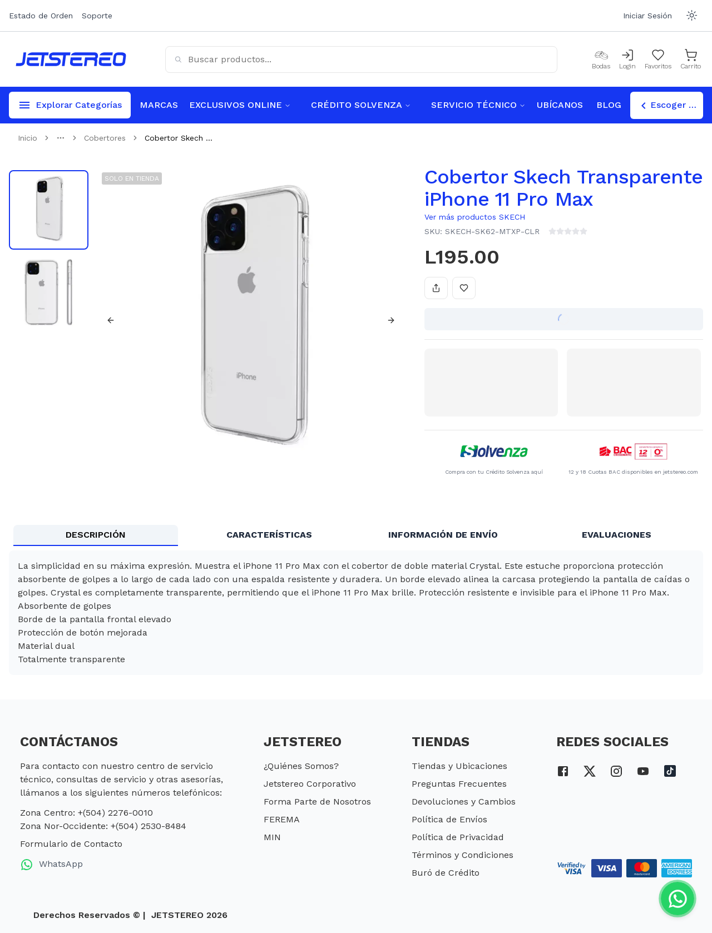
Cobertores (105, 137)
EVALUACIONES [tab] (616, 534)
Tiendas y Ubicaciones (459, 766)
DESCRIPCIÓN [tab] (96, 534)
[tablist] (356, 535)
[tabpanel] (356, 612)
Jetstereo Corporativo (310, 783)
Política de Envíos (449, 819)
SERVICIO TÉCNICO (478, 105)
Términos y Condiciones (462, 855)
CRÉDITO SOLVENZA (361, 105)
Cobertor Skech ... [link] (178, 137)
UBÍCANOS (560, 105)
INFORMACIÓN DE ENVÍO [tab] (443, 534)
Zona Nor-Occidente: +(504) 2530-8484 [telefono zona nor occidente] (103, 826)
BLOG (608, 105)
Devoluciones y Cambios (464, 801)
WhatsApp (51, 864)
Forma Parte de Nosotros (317, 801)
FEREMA (282, 819)
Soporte (97, 15)
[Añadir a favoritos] (464, 288)
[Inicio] (71, 59)
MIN (272, 837)
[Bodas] (601, 59)
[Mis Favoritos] (658, 59)
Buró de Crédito (445, 872)
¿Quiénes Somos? (301, 766)
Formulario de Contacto (71, 843)
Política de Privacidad (458, 837)
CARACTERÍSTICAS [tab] (269, 534)
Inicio (27, 137)
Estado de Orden (41, 15)
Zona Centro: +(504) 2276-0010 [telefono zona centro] (86, 812)
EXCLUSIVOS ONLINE (240, 105)
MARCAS (159, 105)
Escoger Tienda (670, 105)
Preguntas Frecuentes (459, 783)
